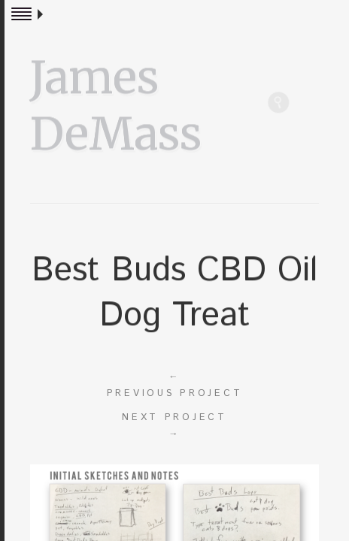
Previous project (174, 384)
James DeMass (116, 103)
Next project (174, 426)
